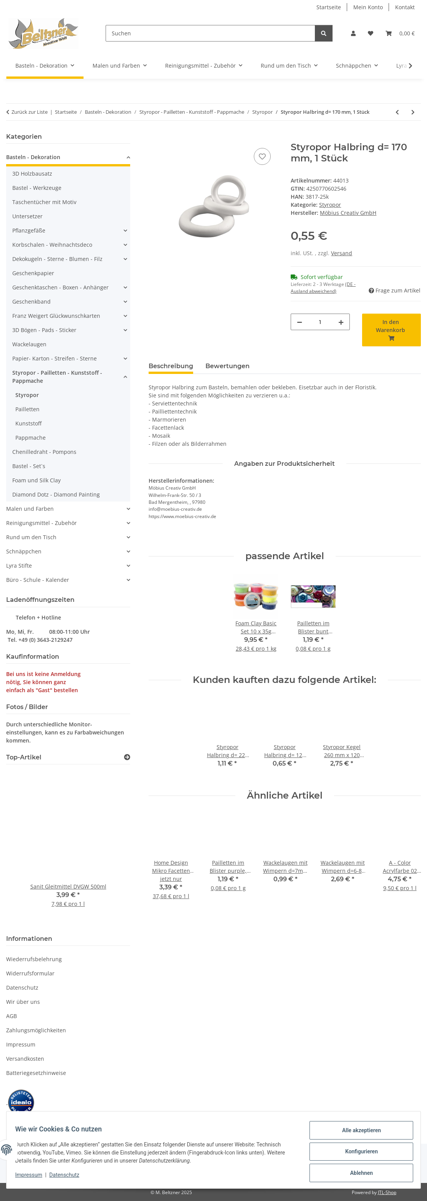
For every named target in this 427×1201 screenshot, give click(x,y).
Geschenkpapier (33, 273)
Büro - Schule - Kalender (37, 579)
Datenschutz (68, 1177)
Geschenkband (31, 301)
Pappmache (30, 437)
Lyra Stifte (19, 565)
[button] (353, 33)
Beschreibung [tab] (171, 366)
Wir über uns (23, 1001)
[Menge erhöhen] (341, 322)
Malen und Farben (30, 508)
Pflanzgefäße (28, 230)
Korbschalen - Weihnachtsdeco (52, 244)
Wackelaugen (29, 344)
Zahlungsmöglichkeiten (36, 1030)
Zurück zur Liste (30, 111)
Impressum (32, 1177)
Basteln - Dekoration (33, 157)
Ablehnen (357, 1174)
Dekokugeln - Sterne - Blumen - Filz (57, 258)
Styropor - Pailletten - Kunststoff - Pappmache (57, 376)
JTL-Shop (387, 1192)
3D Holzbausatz (32, 173)
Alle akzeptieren (357, 1134)
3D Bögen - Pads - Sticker (44, 330)
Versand (341, 253)
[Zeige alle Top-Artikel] (127, 757)
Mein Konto (368, 7)
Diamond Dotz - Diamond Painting (56, 494)
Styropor (330, 204)
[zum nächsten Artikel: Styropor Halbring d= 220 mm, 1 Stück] (413, 112)
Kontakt (405, 7)
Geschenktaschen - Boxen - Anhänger (60, 287)
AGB (11, 1016)
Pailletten (27, 409)
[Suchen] (210, 33)
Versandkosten (25, 1058)
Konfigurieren (357, 1154)
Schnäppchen (23, 551)
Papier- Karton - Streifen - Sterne (54, 358)
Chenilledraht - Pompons (44, 451)
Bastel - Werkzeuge (36, 187)
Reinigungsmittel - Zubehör (41, 523)
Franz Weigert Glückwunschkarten (56, 315)
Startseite (328, 7)
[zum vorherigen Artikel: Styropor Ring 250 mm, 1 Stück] (397, 112)
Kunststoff (28, 423)
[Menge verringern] (299, 322)
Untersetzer (27, 216)
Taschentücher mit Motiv (44, 202)
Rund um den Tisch (31, 537)
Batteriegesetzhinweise (36, 1072)
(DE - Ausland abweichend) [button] (323, 287)
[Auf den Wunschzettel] (262, 156)
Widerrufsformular (30, 973)
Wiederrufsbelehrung (34, 959)
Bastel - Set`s (28, 466)
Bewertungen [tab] (227, 366)
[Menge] (320, 322)
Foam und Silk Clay (36, 480)
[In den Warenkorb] (155, 137)
